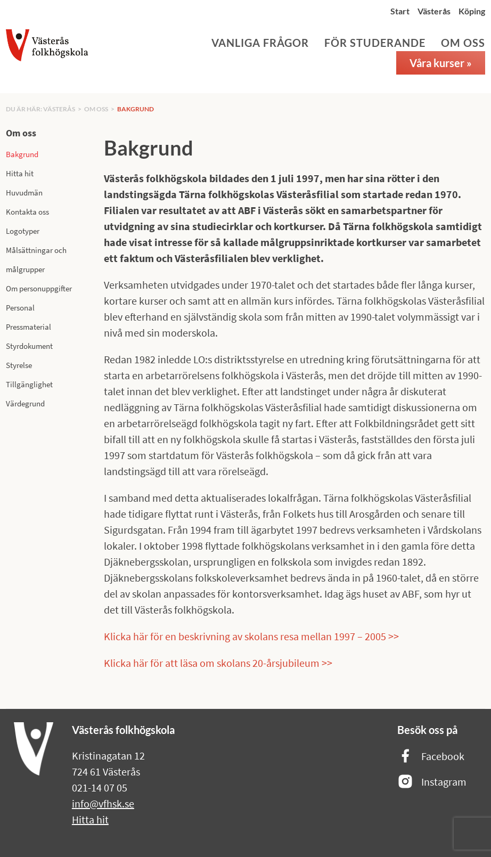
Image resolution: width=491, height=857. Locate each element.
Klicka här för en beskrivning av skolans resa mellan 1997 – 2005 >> (251, 636)
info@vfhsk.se (103, 803)
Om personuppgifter (39, 288)
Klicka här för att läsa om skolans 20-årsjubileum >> (218, 663)
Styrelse (19, 365)
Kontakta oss (27, 212)
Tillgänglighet (29, 384)
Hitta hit (20, 173)
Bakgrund (135, 109)
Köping (472, 11)
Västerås (434, 11)
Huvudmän (24, 192)
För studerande (374, 42)
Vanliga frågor (260, 42)
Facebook (430, 756)
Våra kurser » (441, 62)
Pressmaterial (28, 327)
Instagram (432, 782)
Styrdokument (29, 346)
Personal (20, 308)
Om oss (463, 42)
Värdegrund (25, 403)
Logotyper (22, 231)
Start (400, 11)
